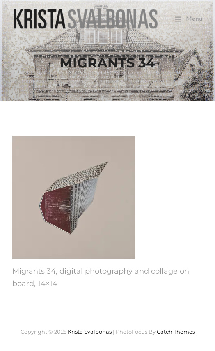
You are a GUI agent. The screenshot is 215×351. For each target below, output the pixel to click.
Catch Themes (176, 331)
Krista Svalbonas (90, 331)
